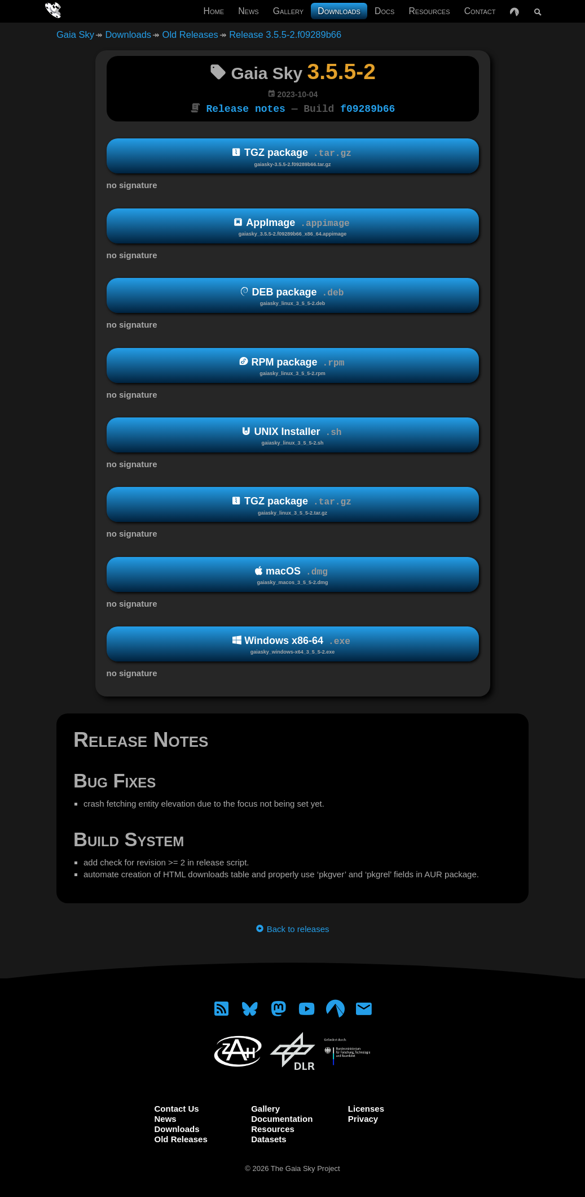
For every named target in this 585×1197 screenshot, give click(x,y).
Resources (429, 11)
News (248, 11)
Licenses (366, 1107)
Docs (384, 11)
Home (214, 11)
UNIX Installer (292, 435)
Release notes (245, 108)
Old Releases (190, 34)
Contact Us (177, 1107)
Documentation (282, 1117)
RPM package (292, 365)
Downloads (339, 11)
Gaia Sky (75, 34)
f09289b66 (367, 108)
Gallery (288, 11)
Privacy (363, 1117)
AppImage (292, 226)
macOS (292, 574)
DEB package (292, 295)
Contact (480, 11)
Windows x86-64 (292, 644)
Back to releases (292, 928)
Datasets (269, 1138)
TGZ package (292, 156)
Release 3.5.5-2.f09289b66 (285, 34)
